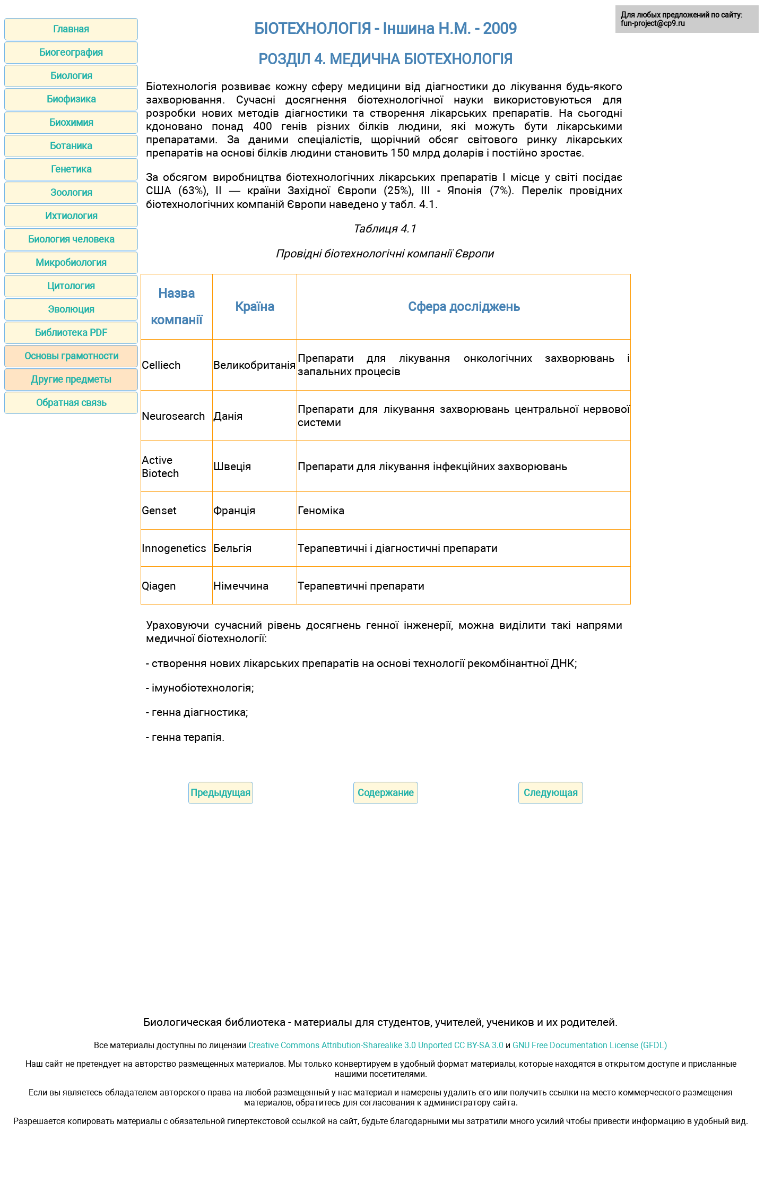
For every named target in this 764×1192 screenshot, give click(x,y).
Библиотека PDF (71, 332)
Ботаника (71, 145)
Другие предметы (71, 379)
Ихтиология (71, 215)
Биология (71, 75)
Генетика (71, 169)
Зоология (71, 192)
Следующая (551, 792)
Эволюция (71, 309)
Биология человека (71, 239)
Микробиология (71, 262)
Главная (71, 28)
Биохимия (71, 122)
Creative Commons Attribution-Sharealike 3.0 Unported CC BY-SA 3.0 (375, 1045)
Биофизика (71, 99)
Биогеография (71, 52)
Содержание (386, 792)
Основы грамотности (71, 355)
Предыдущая (220, 792)
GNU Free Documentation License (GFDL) (590, 1045)
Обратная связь (71, 402)
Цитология (71, 285)
